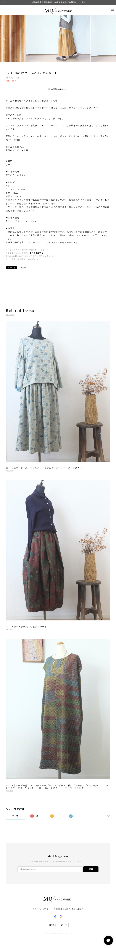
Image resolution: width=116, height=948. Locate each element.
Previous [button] (4, 38)
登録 (91, 869)
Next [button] (111, 38)
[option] (58, 38)
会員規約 (80, 909)
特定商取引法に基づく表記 (64, 909)
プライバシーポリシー (42, 909)
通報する (24, 268)
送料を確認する (36, 253)
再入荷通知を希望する (58, 89)
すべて (15, 816)
